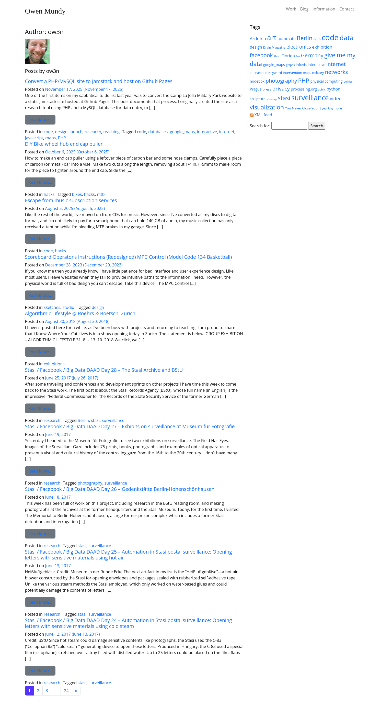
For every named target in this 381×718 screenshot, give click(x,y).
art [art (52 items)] (271, 37)
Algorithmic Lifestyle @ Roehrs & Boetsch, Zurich (80, 313)
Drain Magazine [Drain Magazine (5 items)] (274, 47)
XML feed (261, 115)
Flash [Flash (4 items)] (277, 56)
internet (226, 131)
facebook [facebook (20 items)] (261, 55)
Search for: (260, 126)
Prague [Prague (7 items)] (256, 89)
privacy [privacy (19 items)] (281, 88)
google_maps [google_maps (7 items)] (274, 64)
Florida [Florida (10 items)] (288, 56)
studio (68, 307)
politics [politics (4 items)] (348, 81)
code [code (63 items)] (330, 37)
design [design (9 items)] (256, 47)
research (93, 131)
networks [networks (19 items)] (336, 71)
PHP (62, 138)
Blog (304, 9)
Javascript (34, 138)
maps (50, 138)
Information (324, 9)
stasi (95, 420)
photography (90, 483)
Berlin (83, 420)
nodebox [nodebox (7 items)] (257, 81)
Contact (346, 9)
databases (158, 131)
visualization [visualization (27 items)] (267, 107)
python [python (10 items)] (333, 89)
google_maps (182, 131)
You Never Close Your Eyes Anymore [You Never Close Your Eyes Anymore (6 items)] (313, 108)
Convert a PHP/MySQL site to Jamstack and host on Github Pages (98, 81)
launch (76, 131)
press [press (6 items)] (267, 89)
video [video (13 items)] (336, 98)
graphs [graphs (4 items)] (290, 65)
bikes (77, 194)
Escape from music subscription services (71, 200)
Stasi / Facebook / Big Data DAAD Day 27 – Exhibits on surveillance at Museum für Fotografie (130, 426)
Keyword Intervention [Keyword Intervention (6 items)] (285, 72)
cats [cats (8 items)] (317, 38)
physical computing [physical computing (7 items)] (326, 81)
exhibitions (54, 364)
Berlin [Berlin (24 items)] (304, 38)
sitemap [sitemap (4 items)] (272, 99)
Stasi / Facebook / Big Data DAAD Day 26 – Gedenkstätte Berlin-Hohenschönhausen (120, 489)
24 (66, 690)
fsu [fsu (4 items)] (298, 56)
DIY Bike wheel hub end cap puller (64, 143)
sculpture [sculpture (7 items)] (257, 98)
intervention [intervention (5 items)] (258, 73)
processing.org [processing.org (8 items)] (304, 89)
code (48, 131)
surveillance (113, 420)
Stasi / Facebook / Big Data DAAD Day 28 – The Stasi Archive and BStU (104, 369)
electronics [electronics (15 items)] (298, 46)
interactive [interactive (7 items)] (316, 64)
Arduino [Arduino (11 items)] (258, 38)
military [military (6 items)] (318, 72)
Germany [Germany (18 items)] (312, 55)
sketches (52, 307)
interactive (207, 131)
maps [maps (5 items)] (307, 73)
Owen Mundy (45, 11)
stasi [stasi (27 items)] (284, 98)
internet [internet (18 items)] (336, 64)
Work (291, 9)
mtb (101, 194)
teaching (111, 131)
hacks (49, 194)
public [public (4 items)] (322, 89)
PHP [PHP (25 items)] (303, 80)
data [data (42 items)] (347, 37)
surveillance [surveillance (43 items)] (310, 97)
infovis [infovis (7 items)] (301, 64)
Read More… (42, 119)
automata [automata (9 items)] (287, 38)
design (61, 131)
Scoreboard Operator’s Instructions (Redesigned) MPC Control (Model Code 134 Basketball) (128, 256)
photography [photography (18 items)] (281, 80)
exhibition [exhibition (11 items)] (322, 47)
